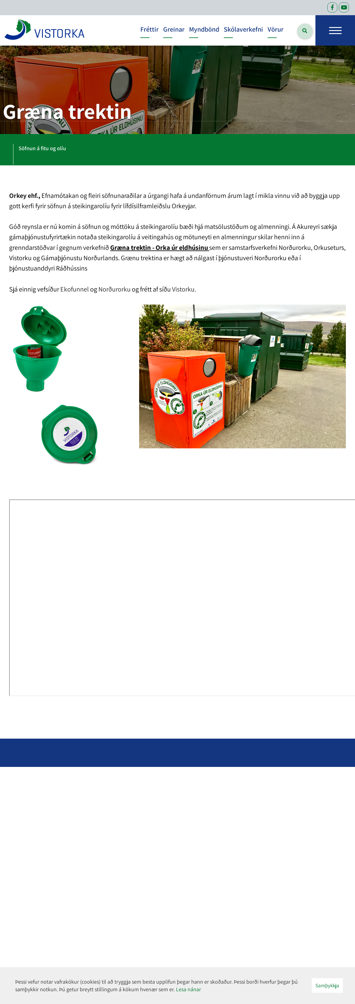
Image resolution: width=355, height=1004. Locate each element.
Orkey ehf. (23, 195)
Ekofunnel (74, 289)
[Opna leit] (304, 31)
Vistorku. (184, 289)
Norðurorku (114, 289)
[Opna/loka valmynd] (335, 30)
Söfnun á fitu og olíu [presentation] (42, 148)
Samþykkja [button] (327, 985)
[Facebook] (332, 7)
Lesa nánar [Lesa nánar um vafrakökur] (188, 989)
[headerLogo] (44, 30)
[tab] (42, 149)
